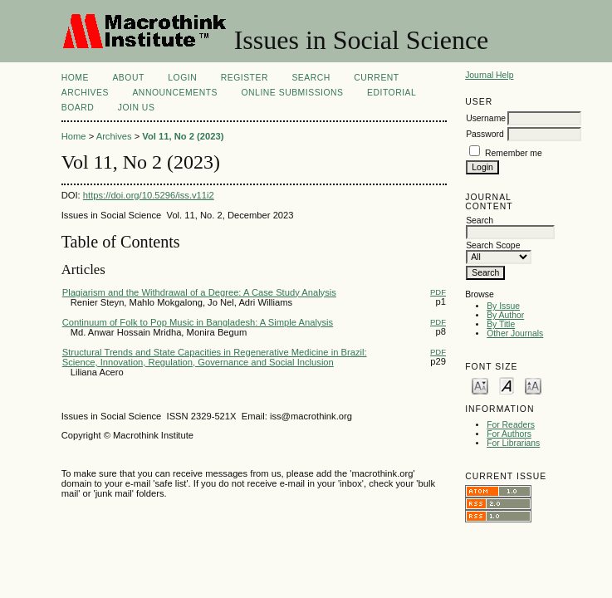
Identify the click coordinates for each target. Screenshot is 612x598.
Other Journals (515, 333)
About (128, 77)
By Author (505, 315)
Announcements (175, 92)
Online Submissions (292, 92)
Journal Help (489, 75)
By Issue (503, 306)
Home (75, 77)
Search (310, 77)
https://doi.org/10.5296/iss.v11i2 (148, 195)
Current (376, 77)
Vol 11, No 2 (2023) (182, 136)
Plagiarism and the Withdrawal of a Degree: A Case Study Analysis (199, 292)
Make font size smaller (480, 385)
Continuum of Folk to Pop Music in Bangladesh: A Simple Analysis (197, 322)
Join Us (136, 107)
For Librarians (513, 443)
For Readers (511, 424)
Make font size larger (533, 385)
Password (485, 134)
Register (244, 77)
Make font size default (506, 385)
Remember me (513, 153)
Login (182, 77)
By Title (501, 324)
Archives (85, 92)
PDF (438, 292)
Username (486, 118)
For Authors (509, 434)
